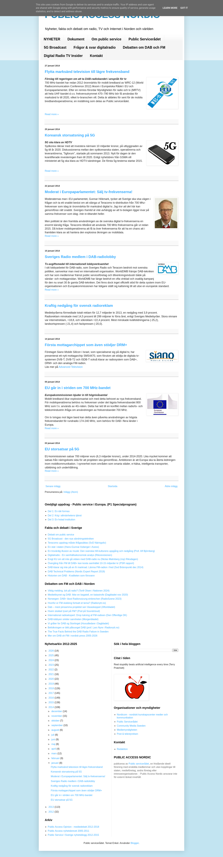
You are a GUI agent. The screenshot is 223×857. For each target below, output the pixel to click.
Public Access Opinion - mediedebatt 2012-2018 (73, 827)
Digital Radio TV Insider (63, 56)
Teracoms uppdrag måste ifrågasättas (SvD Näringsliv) (77, 542)
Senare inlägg (53, 486)
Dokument (75, 39)
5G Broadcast (55, 47)
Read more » (52, 114)
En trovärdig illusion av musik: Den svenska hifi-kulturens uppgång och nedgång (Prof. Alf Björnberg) (101, 551)
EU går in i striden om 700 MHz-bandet (77, 388)
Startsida (112, 486)
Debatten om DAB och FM (144, 47)
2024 (52, 660)
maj (53, 744)
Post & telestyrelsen (127, 734)
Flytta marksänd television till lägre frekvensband (87, 72)
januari (55, 763)
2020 (52, 679)
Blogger (135, 843)
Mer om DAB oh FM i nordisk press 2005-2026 (72, 635)
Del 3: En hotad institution (61, 519)
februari (55, 758)
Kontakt (96, 56)
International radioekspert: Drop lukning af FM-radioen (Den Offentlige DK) (87, 615)
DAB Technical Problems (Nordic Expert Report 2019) (76, 571)
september (57, 725)
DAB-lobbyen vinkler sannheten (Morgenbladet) (73, 619)
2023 (52, 665)
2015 (52, 702)
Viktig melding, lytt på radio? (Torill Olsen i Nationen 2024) (79, 590)
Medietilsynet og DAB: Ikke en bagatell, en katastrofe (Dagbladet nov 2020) (88, 594)
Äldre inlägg (171, 486)
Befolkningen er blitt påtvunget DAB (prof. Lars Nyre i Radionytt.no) (83, 627)
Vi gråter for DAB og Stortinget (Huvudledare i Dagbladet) (78, 623)
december (57, 711)
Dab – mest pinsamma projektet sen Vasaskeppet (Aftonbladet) (81, 607)
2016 (52, 697)
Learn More (170, 7)
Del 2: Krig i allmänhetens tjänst (65, 515)
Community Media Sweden (131, 725)
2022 (52, 669)
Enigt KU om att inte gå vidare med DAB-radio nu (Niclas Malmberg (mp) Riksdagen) (93, 559)
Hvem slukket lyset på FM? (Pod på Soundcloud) (74, 611)
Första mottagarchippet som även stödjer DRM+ (86, 345)
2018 (52, 688)
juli (53, 734)
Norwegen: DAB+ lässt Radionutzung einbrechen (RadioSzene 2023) (85, 598)
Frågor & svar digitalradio (95, 47)
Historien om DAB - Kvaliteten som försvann (71, 575)
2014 (52, 707)
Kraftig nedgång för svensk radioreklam (79, 305)
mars (54, 753)
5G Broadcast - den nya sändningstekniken (71, 538)
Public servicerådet (139, 763)
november (57, 716)
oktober (55, 720)
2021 (52, 674)
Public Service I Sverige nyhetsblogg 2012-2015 (73, 835)
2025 (52, 655)
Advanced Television (71, 366)
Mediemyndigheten (127, 730)
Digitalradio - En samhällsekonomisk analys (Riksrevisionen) (80, 555)
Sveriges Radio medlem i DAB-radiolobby (80, 257)
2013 (52, 807)
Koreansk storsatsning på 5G (70, 135)
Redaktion (122, 749)
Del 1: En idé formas (59, 511)
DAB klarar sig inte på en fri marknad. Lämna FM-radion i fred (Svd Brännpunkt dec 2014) (95, 567)
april (54, 749)
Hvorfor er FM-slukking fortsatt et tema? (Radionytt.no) (77, 603)
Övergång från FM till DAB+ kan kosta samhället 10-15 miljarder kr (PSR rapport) (91, 563)
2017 (52, 693)
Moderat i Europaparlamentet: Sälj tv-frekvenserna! (88, 192)
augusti (55, 730)
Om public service (106, 39)
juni (53, 739)
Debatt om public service (61, 534)
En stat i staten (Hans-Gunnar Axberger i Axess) (73, 547)
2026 (52, 650)
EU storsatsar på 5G (62, 449)
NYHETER (52, 39)
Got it (184, 7)
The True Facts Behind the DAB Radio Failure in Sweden (78, 631)
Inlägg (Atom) (71, 492)
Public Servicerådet (145, 39)
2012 (52, 811)
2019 (52, 683)
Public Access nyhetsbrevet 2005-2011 (68, 831)
